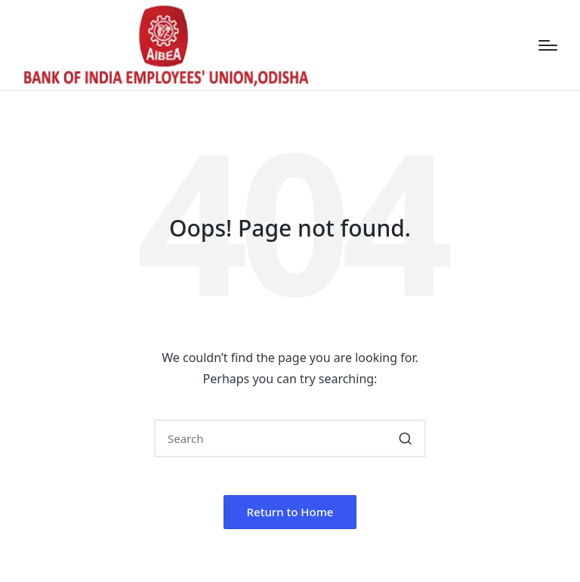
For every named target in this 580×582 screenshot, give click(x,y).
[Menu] (547, 45)
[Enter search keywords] (290, 438)
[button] (405, 438)
